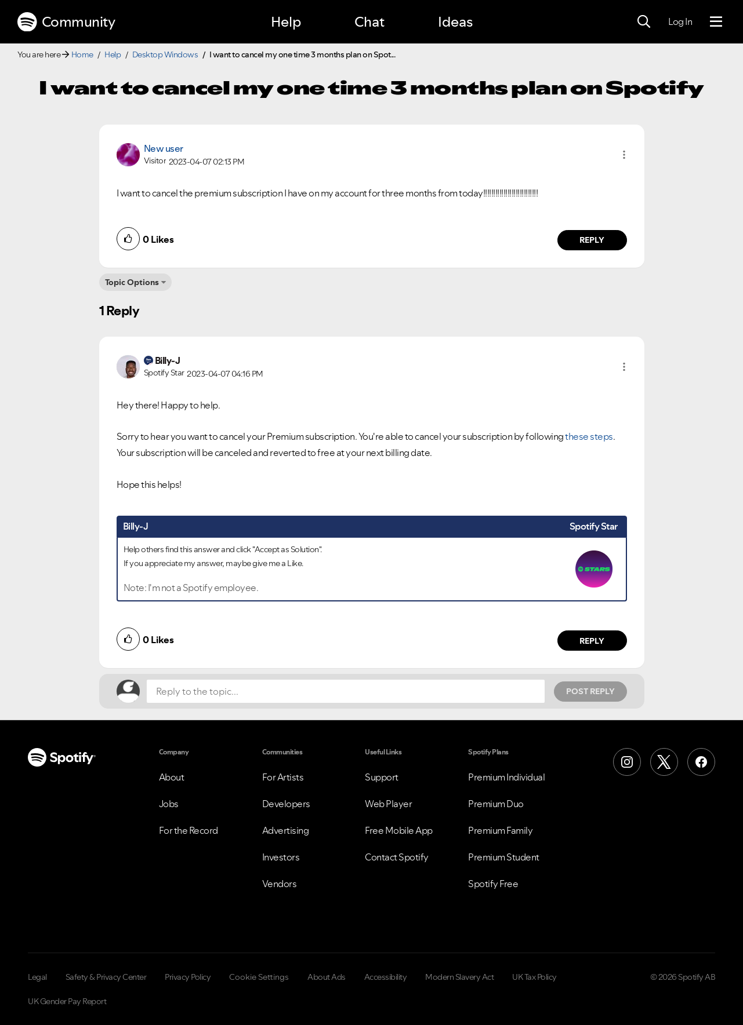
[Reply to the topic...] (346, 691)
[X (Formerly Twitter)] (664, 762)
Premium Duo (496, 803)
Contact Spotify (397, 857)
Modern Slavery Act (459, 977)
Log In (680, 21)
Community (66, 22)
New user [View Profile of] (163, 148)
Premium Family (500, 830)
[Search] (644, 22)
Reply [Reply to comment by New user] (591, 240)
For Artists (283, 777)
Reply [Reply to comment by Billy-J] (591, 641)
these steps (589, 436)
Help (286, 21)
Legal (37, 977)
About (171, 777)
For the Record (188, 830)
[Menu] (716, 22)
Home (82, 54)
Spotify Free (493, 883)
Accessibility (385, 977)
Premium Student (503, 857)
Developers (286, 803)
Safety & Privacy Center (106, 977)
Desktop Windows (165, 54)
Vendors (279, 883)
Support (381, 777)
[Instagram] (627, 762)
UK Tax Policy (534, 977)
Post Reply (590, 691)
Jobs (169, 803)
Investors (281, 857)
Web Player (388, 803)
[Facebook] (701, 762)
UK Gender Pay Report (67, 1001)
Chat (369, 21)
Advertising (285, 830)
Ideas (455, 21)
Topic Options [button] (132, 282)
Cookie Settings (259, 977)
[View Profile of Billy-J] (167, 360)
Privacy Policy (188, 977)
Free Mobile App (399, 830)
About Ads (326, 977)
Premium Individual (506, 777)
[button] (624, 154)
